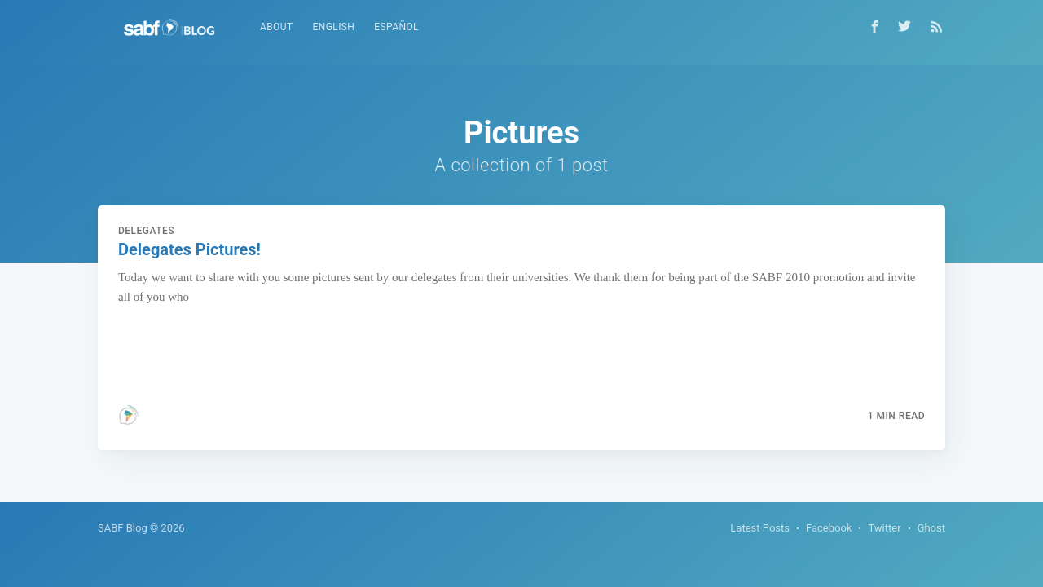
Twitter (884, 528)
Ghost (931, 528)
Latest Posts (760, 528)
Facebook (829, 528)
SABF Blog (122, 528)
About (276, 27)
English (334, 27)
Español (396, 27)
